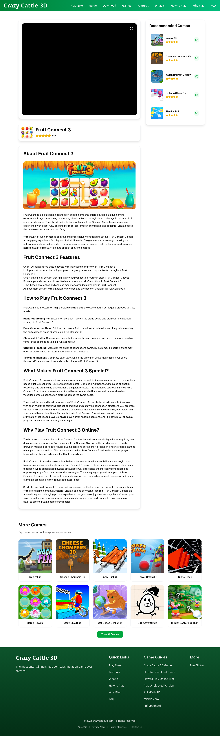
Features (143, 5)
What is (160, 5)
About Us (82, 726)
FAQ (213, 5)
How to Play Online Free (159, 679)
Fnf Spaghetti (152, 705)
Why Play (198, 5)
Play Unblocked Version (159, 685)
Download (109, 5)
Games (126, 5)
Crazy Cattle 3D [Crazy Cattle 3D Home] (25, 5)
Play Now (77, 5)
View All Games (110, 634)
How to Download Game (159, 672)
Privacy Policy (98, 726)
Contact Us (136, 726)
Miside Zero (151, 699)
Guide (93, 5)
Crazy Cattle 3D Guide (158, 665)
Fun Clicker (197, 665)
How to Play (178, 5)
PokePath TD (152, 692)
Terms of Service (118, 726)
